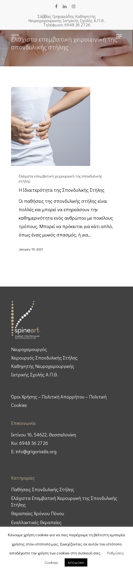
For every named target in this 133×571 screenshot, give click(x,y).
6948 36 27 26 (33, 443)
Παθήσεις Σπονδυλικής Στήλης (42, 489)
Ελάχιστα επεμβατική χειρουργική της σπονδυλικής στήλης (60, 179)
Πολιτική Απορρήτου (63, 396)
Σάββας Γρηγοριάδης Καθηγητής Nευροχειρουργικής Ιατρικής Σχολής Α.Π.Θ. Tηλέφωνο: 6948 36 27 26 (66, 20)
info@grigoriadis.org (36, 451)
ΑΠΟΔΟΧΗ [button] (76, 562)
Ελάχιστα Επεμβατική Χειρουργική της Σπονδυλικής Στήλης (64, 501)
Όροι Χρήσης (24, 396)
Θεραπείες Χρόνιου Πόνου (37, 513)
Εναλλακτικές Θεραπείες (36, 522)
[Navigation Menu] (119, 36)
